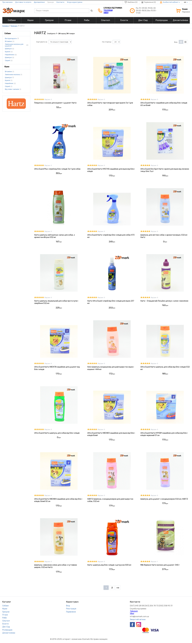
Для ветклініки (8, 633)
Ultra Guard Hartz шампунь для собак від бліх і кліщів (57, 433)
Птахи (5, 615)
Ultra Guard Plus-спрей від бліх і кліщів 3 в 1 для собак (57, 169)
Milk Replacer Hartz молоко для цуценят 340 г (160, 565)
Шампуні (8, 49)
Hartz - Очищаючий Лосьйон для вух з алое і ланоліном (164, 301)
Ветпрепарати (11, 38)
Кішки (4, 609)
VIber (105, 13)
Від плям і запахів (12, 89)
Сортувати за (41, 42)
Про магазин (7, 2)
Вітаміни (8, 41)
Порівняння (71, 612)
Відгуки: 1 (154, 561)
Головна (5, 26)
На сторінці (106, 42)
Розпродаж (7, 630)
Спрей (7, 60)
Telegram (108, 10)
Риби (4, 618)
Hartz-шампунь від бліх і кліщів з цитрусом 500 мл (109, 565)
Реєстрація (71, 609)
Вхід (68, 606)
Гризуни (5, 612)
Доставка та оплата (23, 2)
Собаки (5, 606)
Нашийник (9, 83)
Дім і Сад (6, 627)
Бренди (51, 2)
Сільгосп (6, 621)
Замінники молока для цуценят (14, 45)
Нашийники (9, 55)
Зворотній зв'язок (138, 619)
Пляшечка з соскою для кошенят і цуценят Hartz (55, 103)
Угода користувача (74, 2)
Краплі (7, 52)
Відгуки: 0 (48, 99)
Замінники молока (12, 74)
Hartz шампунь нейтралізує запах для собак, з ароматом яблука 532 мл (54, 236)
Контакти (60, 2)
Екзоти (5, 624)
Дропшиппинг (39, 2)
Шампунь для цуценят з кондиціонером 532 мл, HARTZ (164, 499)
